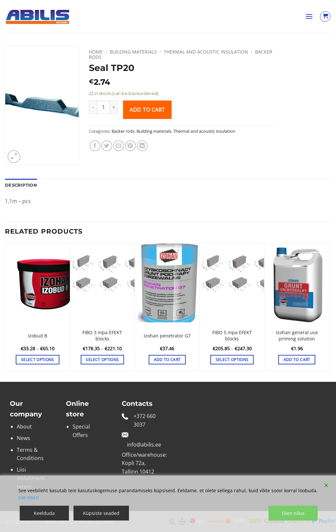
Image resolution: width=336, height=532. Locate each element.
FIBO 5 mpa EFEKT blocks (232, 336)
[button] (309, 16)
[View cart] (325, 16)
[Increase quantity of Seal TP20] (114, 107)
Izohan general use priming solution (297, 336)
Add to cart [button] (167, 359)
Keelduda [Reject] (44, 513)
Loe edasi (28, 497)
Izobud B (37, 336)
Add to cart (147, 109)
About (24, 426)
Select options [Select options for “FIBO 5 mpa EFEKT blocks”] (232, 359)
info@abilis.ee (144, 444)
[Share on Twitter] (106, 145)
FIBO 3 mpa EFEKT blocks (102, 336)
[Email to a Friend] (118, 145)
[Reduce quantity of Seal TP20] (93, 107)
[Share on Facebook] (95, 145)
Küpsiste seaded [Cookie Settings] (101, 513)
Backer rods (123, 131)
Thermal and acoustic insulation (206, 52)
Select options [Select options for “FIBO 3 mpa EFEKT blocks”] (102, 359)
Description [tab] (21, 185)
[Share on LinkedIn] (142, 145)
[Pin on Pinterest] (130, 145)
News (23, 438)
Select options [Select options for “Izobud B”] (37, 359)
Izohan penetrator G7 (167, 336)
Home (96, 52)
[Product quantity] (103, 107)
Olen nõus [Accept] (293, 513)
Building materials (133, 52)
